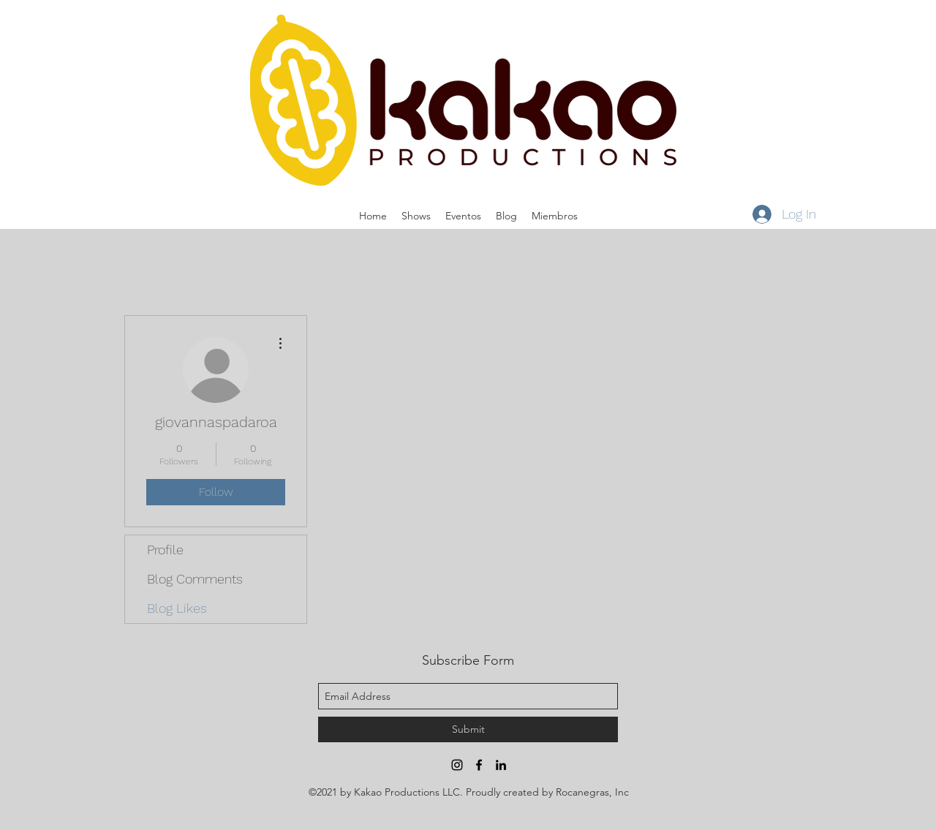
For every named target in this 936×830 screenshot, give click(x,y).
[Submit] (468, 729)
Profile (165, 549)
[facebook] (479, 765)
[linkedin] (501, 765)
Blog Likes (177, 608)
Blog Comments (195, 578)
